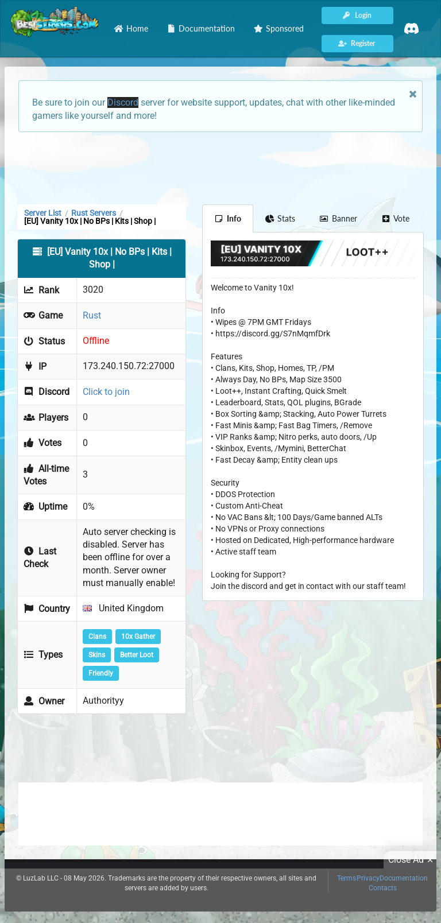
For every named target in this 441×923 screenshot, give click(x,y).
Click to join (106, 391)
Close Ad (412, 860)
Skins (96, 655)
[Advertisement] (220, 167)
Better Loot (136, 655)
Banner (338, 218)
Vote (395, 218)
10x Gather (138, 637)
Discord (122, 102)
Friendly (100, 673)
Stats (280, 218)
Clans (97, 637)
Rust (92, 315)
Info (227, 218)
